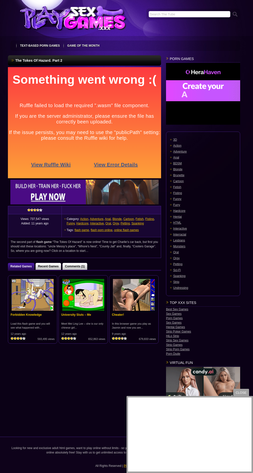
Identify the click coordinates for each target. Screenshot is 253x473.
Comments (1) (75, 266)
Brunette (178, 175)
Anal (108, 219)
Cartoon (128, 219)
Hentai (177, 216)
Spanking (137, 223)
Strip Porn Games (178, 349)
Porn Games (174, 318)
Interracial (179, 234)
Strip (176, 282)
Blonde (117, 219)
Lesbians (179, 240)
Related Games (21, 266)
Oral (108, 223)
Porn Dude (173, 353)
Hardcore (82, 223)
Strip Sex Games (177, 340)
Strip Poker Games (178, 331)
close (241, 392)
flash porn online (101, 230)
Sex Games (174, 313)
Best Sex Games (177, 309)
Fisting (149, 219)
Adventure (97, 219)
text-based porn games (40, 45)
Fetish (140, 219)
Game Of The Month (83, 45)
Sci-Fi (177, 270)
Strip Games (174, 345)
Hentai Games (175, 327)
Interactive (97, 223)
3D (175, 139)
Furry (176, 205)
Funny (71, 223)
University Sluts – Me (76, 314)
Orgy (116, 223)
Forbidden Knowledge (26, 314)
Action (84, 219)
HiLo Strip (172, 336)
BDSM (177, 163)
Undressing (180, 288)
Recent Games (48, 266)
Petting (125, 223)
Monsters (179, 246)
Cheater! (118, 314)
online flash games (126, 230)
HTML (177, 222)
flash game (82, 230)
